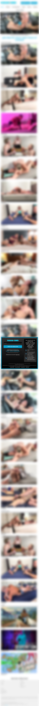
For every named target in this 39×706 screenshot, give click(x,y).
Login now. (18, 354)
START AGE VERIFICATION (13, 346)
